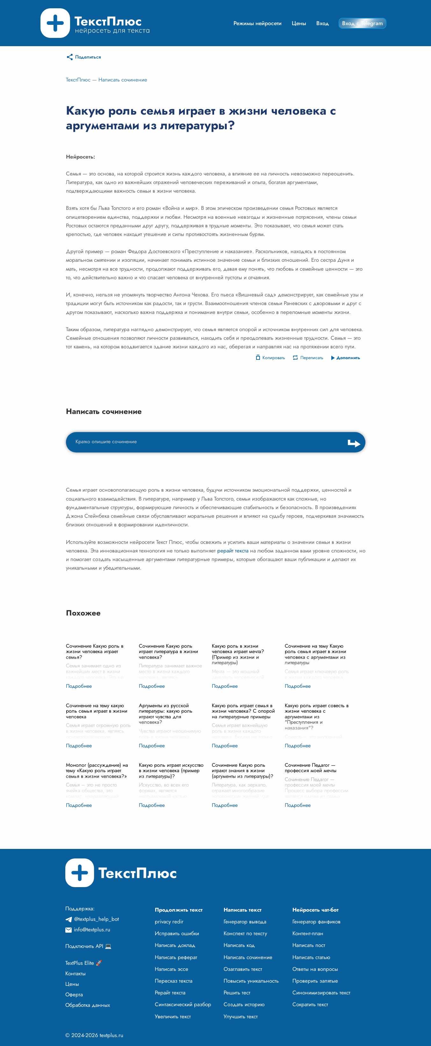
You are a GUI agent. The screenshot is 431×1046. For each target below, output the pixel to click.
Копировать (273, 357)
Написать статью (311, 957)
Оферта (74, 994)
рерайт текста (232, 550)
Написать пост (308, 945)
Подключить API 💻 (88, 946)
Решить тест (237, 992)
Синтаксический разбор (183, 1004)
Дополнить (348, 357)
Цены (299, 23)
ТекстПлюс (78, 79)
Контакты (75, 973)
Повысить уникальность (251, 981)
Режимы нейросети (257, 23)
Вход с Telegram (362, 23)
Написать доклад (175, 945)
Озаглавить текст (243, 969)
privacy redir (169, 921)
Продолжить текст (179, 910)
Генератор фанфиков (316, 921)
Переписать (311, 357)
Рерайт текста (170, 992)
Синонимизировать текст (321, 992)
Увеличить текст (173, 1016)
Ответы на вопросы (315, 969)
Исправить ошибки (177, 933)
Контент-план (307, 933)
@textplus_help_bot (96, 919)
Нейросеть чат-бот (315, 910)
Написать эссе (171, 969)
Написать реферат (176, 957)
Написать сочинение (122, 79)
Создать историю (244, 1004)
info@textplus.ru (92, 929)
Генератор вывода (245, 921)
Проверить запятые (315, 981)
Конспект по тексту (245, 933)
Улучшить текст (241, 1016)
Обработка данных (87, 1005)
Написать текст (243, 910)
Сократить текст (310, 1004)
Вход (322, 23)
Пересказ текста (173, 981)
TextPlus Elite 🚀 (83, 963)
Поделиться (88, 56)
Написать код (239, 945)
